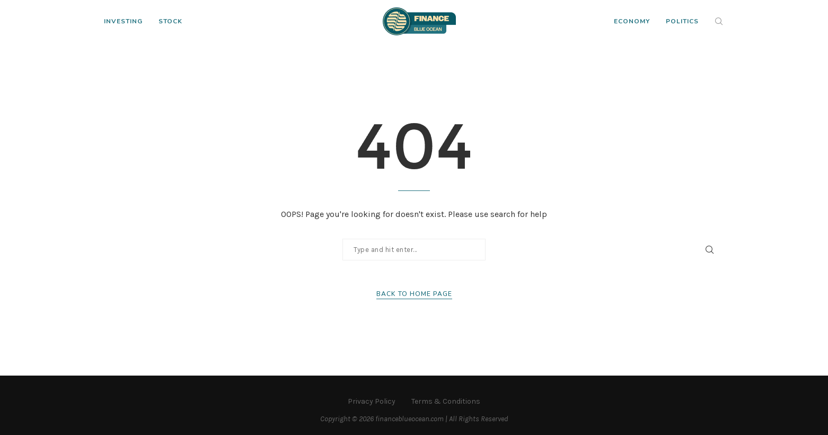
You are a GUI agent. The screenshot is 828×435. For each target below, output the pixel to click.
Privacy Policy (371, 401)
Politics (682, 21)
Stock (170, 21)
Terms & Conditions (445, 401)
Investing (123, 21)
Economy (632, 21)
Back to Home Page (414, 294)
